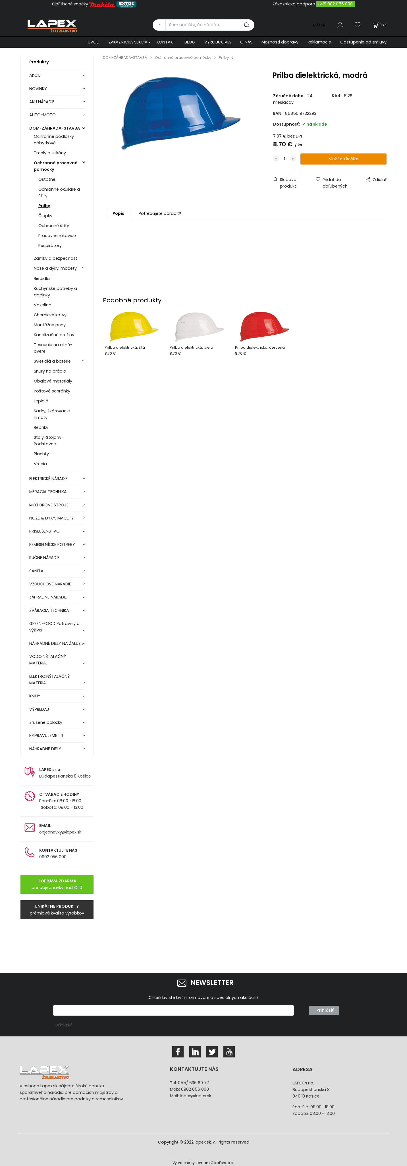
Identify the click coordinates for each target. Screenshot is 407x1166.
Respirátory (50, 245)
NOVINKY (38, 89)
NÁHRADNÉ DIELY (45, 749)
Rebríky (41, 427)
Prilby (44, 206)
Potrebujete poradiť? (160, 213)
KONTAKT (166, 42)
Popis (118, 213)
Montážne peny (50, 325)
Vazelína (42, 305)
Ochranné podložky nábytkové (54, 140)
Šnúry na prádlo (50, 371)
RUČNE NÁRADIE (44, 557)
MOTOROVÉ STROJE (48, 505)
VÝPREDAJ (39, 709)
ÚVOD (93, 42)
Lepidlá (41, 401)
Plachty (41, 454)
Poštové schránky (52, 391)
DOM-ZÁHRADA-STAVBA (54, 128)
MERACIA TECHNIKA (48, 491)
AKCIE (34, 75)
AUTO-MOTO (42, 115)
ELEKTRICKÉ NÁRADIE (48, 478)
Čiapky (45, 216)
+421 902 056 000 (335, 4)
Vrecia (40, 464)
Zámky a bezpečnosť (55, 258)
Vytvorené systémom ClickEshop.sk (203, 1162)
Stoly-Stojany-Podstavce (49, 441)
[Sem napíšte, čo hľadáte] (209, 25)
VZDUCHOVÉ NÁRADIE (50, 584)
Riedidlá (42, 278)
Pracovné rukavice (57, 235)
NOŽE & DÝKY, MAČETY (51, 518)
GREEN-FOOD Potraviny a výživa (54, 627)
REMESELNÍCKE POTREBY (52, 544)
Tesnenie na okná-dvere (53, 348)
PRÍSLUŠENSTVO (44, 531)
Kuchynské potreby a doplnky (55, 292)
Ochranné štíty (53, 225)
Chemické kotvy (50, 315)
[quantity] (284, 159)
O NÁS (246, 42)
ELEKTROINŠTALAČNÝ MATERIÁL (49, 680)
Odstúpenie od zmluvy (363, 42)
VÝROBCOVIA (217, 42)
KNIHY (34, 696)
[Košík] (379, 25)
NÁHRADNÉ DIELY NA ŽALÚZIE (56, 643)
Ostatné (46, 179)
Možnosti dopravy (279, 42)
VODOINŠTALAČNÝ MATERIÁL (47, 660)
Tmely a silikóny (50, 153)
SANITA (36, 571)
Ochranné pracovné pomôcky (56, 166)
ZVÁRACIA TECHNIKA (49, 610)
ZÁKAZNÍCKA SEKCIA (128, 42)
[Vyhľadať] (159, 25)
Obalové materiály (53, 381)
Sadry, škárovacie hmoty (52, 414)
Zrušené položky (45, 722)
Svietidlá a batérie (52, 361)
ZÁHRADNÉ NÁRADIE (48, 597)
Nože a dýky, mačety (55, 268)
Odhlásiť (63, 1025)
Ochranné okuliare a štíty (59, 192)
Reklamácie (319, 42)
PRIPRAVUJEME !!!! (46, 735)
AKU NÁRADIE (41, 102)
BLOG (189, 42)
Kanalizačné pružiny (54, 335)
